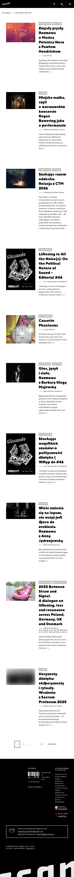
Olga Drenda (49, 329)
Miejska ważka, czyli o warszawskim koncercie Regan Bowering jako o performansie (52, 111)
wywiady (56, 23)
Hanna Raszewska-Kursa (54, 129)
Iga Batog (47, 56)
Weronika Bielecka (51, 545)
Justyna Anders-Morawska (55, 282)
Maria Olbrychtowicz (53, 706)
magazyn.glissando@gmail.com (30, 831)
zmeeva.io (30, 848)
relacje (43, 93)
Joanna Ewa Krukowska (53, 192)
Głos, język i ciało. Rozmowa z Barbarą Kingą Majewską (53, 377)
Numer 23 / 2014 (45, 316)
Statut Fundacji (35, 787)
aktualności (45, 23)
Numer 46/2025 (45, 249)
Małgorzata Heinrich (52, 391)
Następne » (52, 744)
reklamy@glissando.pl (45, 834)
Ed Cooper (43, 632)
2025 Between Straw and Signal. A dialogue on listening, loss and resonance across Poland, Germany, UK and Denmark (52, 605)
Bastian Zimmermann (58, 630)
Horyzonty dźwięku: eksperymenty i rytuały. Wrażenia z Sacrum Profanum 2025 (52, 688)
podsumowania (59, 582)
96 (42, 744)
